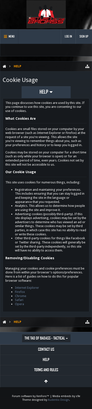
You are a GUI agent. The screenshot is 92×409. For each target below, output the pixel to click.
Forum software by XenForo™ (31, 396)
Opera (19, 304)
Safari (19, 300)
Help (46, 359)
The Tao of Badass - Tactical (45, 338)
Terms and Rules (46, 370)
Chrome (20, 296)
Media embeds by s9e (66, 396)
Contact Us (46, 349)
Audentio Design (58, 399)
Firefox (20, 292)
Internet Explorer (27, 287)
